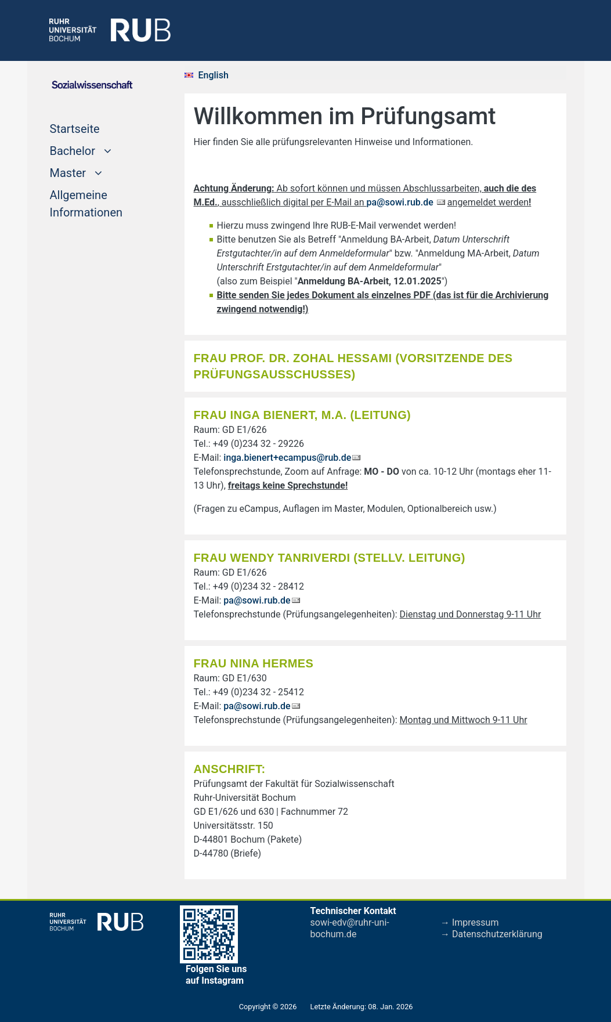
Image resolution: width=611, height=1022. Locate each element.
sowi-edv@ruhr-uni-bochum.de (349, 928)
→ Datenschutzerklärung (491, 934)
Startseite (75, 128)
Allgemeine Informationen (86, 203)
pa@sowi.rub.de (401, 202)
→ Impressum (469, 922)
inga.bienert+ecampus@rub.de (287, 457)
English (213, 75)
